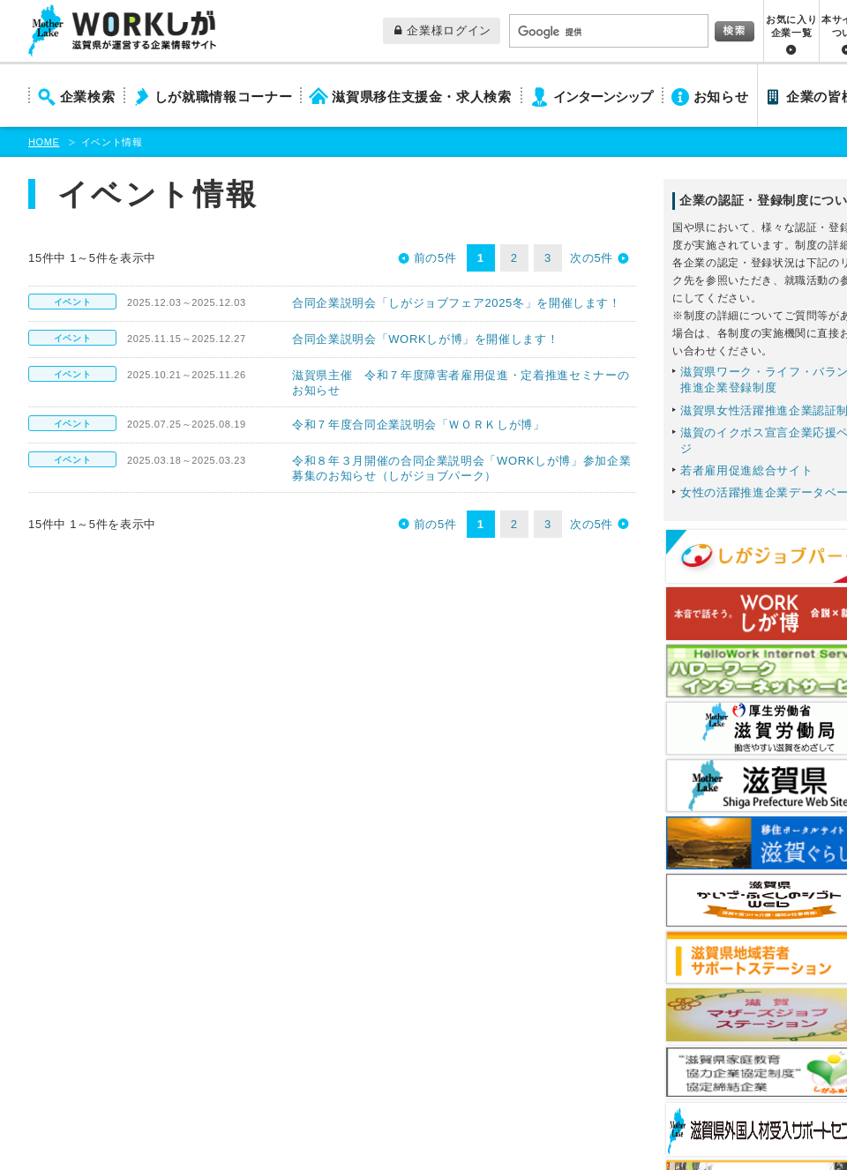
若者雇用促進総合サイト (746, 470)
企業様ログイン (442, 30)
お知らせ (721, 97)
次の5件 (591, 258)
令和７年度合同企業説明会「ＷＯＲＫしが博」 (418, 424)
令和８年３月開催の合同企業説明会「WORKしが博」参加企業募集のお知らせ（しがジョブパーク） (461, 468)
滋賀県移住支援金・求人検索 (421, 97)
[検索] (607, 32)
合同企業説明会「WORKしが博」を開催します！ (425, 339)
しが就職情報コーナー (223, 97)
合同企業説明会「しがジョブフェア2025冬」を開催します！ (456, 302)
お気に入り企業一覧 (791, 26)
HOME (44, 142)
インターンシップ (602, 97)
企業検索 (88, 97)
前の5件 (435, 258)
